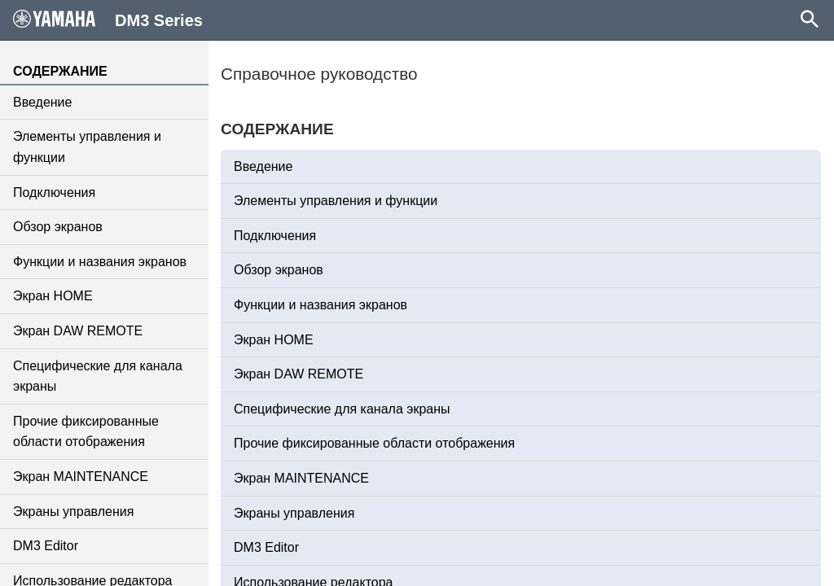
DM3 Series (108, 19)
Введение (42, 102)
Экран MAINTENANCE (80, 476)
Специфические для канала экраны (97, 376)
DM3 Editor (45, 546)
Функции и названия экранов (100, 262)
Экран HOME (53, 296)
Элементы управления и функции (87, 146)
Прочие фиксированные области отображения (86, 431)
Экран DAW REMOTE (78, 331)
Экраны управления (73, 511)
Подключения (54, 192)
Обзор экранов (58, 227)
